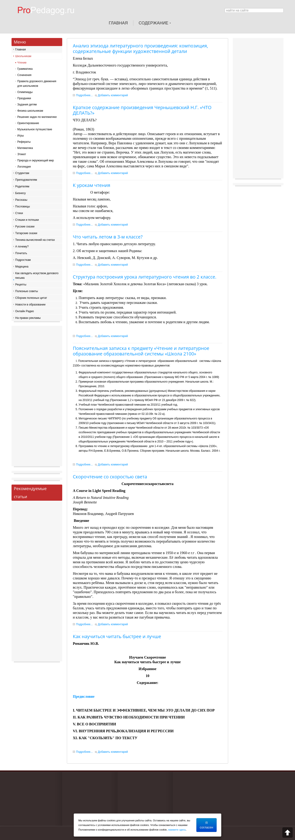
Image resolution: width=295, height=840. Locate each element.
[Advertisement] (37, 397)
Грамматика (24, 68)
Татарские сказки (26, 233)
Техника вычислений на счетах (35, 239)
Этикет (21, 154)
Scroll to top (287, 832)
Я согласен (206, 825)
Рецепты (20, 284)
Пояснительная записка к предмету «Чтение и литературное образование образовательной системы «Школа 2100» (141, 351)
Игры (20, 135)
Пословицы (22, 206)
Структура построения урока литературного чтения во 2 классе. (144, 277)
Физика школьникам (30, 110)
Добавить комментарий (113, 95)
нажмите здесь (177, 829)
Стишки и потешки (27, 219)
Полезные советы (26, 291)
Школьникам (23, 56)
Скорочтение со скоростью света (110, 477)
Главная (20, 49)
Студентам (22, 173)
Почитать (21, 253)
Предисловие (83, 696)
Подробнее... (84, 95)
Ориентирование (28, 123)
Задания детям (27, 104)
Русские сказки (24, 226)
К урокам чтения (91, 185)
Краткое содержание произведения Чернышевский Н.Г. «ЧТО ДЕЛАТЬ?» (142, 110)
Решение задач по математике (37, 117)
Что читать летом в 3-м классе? (108, 237)
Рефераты (24, 141)
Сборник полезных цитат (31, 297)
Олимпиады (25, 92)
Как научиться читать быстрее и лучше (117, 636)
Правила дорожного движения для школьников (36, 83)
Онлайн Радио (24, 311)
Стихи (19, 213)
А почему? (22, 246)
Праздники (24, 98)
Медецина (21, 266)
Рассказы (21, 199)
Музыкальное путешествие (34, 129)
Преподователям (26, 179)
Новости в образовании (30, 304)
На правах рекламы (28, 318)
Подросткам (23, 260)
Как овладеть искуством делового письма (37, 275)
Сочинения (24, 75)
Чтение (22, 62)
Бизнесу (20, 193)
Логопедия (24, 166)
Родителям (22, 186)
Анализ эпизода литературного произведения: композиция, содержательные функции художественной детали (140, 48)
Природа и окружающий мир (35, 160)
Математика (25, 148)
